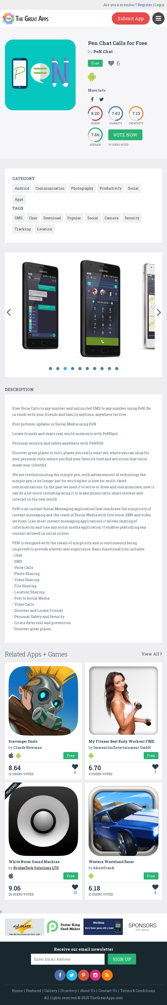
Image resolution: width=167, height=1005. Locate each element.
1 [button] (50, 368)
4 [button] (72, 368)
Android (22, 188)
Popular (74, 218)
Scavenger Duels (23, 741)
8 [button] (101, 368)
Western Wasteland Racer (111, 861)
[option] (40, 310)
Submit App (131, 18)
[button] (8, 311)
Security (132, 218)
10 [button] (116, 368)
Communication (50, 188)
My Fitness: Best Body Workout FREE (121, 741)
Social (133, 188)
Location (44, 229)
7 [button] (94, 368)
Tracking (23, 229)
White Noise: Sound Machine (34, 861)
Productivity (111, 188)
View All (151, 653)
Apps (19, 199)
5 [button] (79, 368)
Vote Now (125, 135)
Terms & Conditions (137, 990)
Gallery (50, 990)
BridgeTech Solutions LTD (36, 867)
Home (17, 990)
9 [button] (109, 368)
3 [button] (65, 368)
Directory (68, 990)
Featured (33, 990)
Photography (82, 188)
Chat (33, 218)
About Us (87, 990)
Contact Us (107, 990)
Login (159, 4)
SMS (19, 218)
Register (145, 4)
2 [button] (57, 368)
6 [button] (87, 368)
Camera (111, 218)
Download (52, 218)
